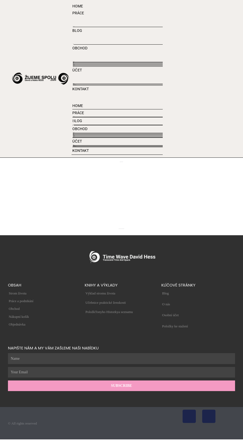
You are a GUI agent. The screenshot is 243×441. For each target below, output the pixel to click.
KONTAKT (80, 89)
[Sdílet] (2, 439)
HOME (77, 6)
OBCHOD (79, 48)
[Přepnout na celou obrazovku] (1, 439)
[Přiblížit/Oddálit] (0, 439)
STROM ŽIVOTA (74, 26)
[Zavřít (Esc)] (4, 439)
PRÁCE (78, 13)
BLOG (77, 30)
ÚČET (77, 70)
